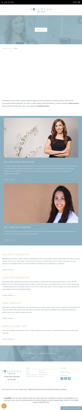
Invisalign (42, 370)
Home (28, 370)
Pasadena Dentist (7, 48)
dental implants (73, 103)
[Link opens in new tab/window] (62, 378)
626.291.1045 (8, 2)
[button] (4, 406)
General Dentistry (31, 374)
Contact (41, 376)
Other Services (43, 374)
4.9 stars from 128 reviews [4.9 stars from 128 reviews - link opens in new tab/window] (12, 376)
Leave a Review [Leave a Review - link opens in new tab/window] (11, 379)
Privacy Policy (23, 389)
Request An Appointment (71, 408)
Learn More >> (10, 179)
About (28, 372)
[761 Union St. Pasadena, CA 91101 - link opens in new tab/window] (70, 372)
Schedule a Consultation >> (41, 353)
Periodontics (43, 372)
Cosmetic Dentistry (32, 376)
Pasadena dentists (43, 106)
